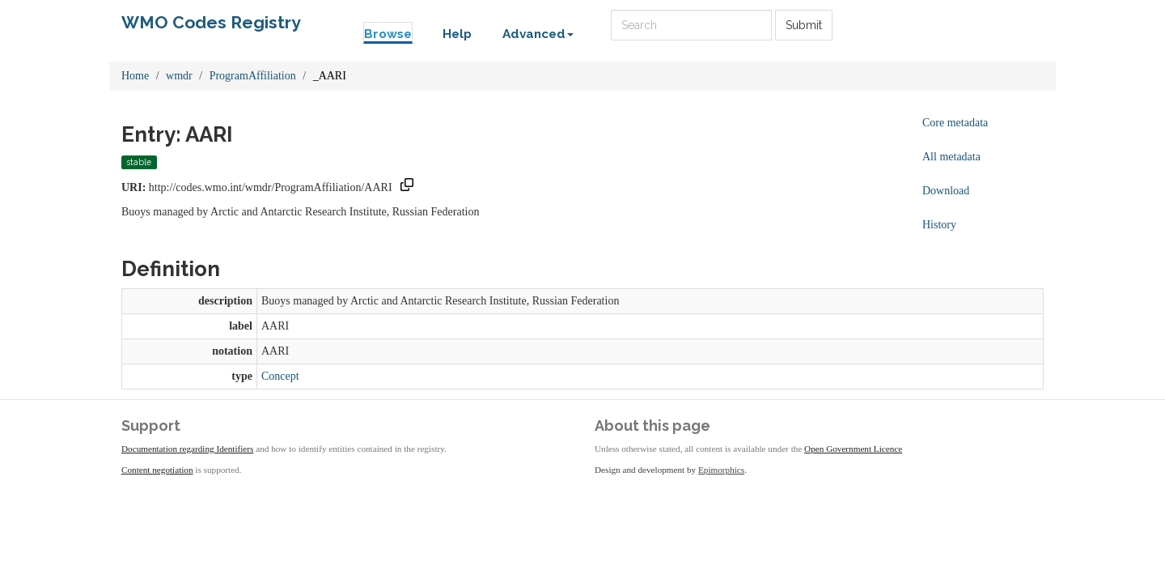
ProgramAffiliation (253, 76)
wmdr (179, 76)
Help (457, 34)
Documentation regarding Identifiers (187, 448)
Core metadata (955, 123)
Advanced (538, 34)
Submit (804, 25)
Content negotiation (157, 469)
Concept (280, 376)
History (939, 225)
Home (135, 76)
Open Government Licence (853, 448)
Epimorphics (721, 469)
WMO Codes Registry (211, 22)
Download (945, 191)
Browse (388, 34)
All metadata (951, 157)
